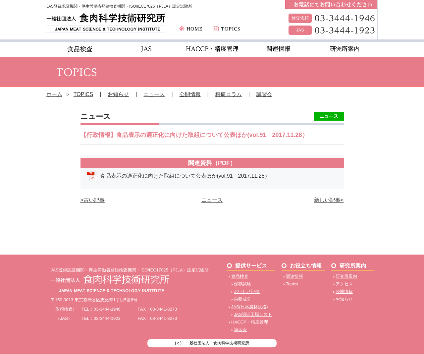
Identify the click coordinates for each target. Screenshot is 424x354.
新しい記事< (329, 200)
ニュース (154, 94)
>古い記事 (92, 200)
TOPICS (83, 94)
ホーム (54, 94)
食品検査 (239, 276)
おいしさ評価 (247, 291)
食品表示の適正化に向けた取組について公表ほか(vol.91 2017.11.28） (185, 176)
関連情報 (294, 276)
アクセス (344, 283)
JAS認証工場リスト (253, 314)
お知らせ (118, 94)
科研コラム (228, 94)
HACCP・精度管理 (249, 322)
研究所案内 (346, 276)
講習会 (264, 94)
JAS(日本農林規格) (249, 306)
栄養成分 (242, 299)
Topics (292, 283)
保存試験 (242, 283)
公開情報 (190, 94)
